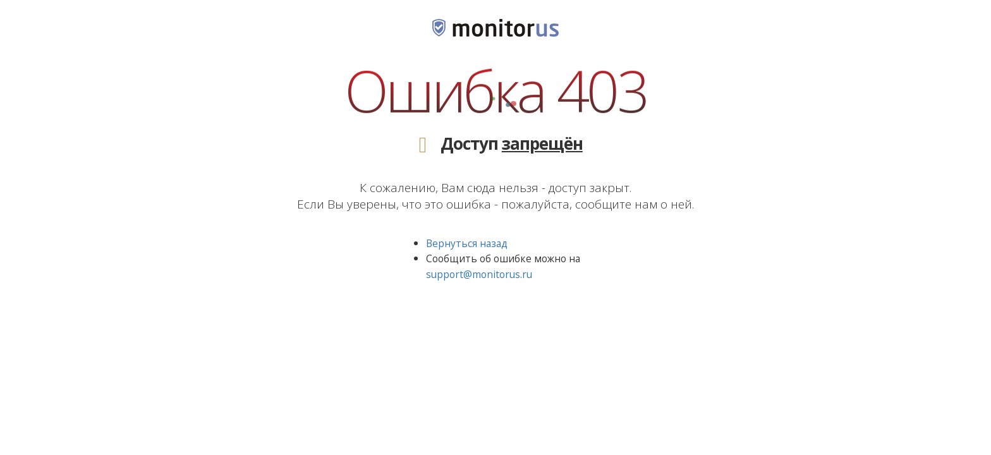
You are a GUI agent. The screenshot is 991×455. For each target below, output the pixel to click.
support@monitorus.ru (479, 274)
